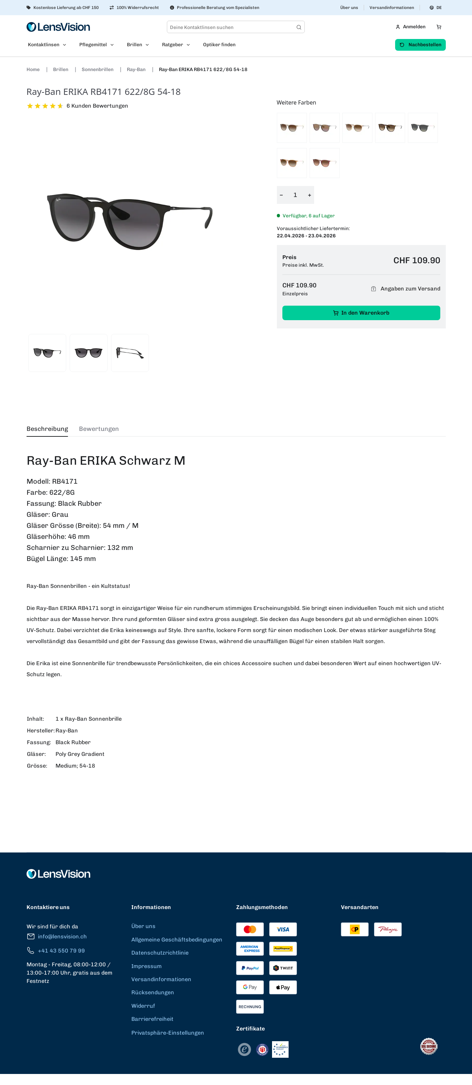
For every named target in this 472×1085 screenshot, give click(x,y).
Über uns (349, 7)
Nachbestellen (420, 45)
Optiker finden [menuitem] (219, 45)
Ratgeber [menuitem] (172, 45)
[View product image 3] (130, 353)
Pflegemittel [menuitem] (93, 45)
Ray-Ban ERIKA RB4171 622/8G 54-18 (203, 69)
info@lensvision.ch (57, 936)
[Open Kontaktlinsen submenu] (66, 45)
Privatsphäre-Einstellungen (167, 1032)
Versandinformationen (392, 7)
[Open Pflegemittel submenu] (114, 45)
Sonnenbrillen (98, 69)
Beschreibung (47, 429)
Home (34, 69)
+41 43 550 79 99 (56, 950)
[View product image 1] (47, 353)
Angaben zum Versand (404, 289)
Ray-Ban (137, 69)
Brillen (61, 69)
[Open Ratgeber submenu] (190, 45)
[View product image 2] (89, 353)
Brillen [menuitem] (134, 45)
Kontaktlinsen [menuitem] (43, 45)
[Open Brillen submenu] (149, 45)
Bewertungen (99, 429)
